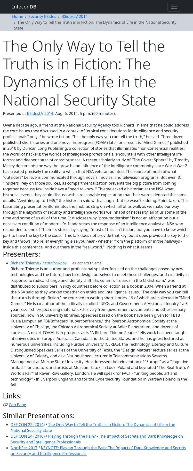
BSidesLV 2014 (75, 16)
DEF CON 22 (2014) (28, 424)
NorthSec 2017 (24, 447)
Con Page (17, 404)
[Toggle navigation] (174, 7)
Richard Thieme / (38, 263)
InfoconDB (24, 6)
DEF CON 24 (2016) (28, 436)
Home (17, 16)
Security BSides (42, 16)
